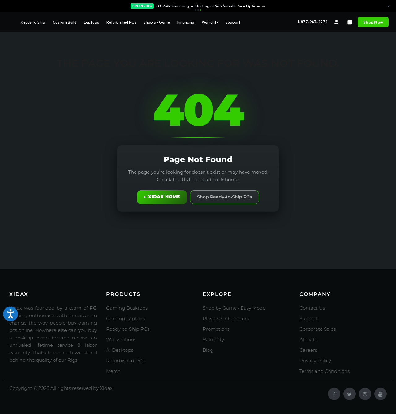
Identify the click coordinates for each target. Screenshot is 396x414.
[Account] (336, 22)
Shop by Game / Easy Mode (234, 308)
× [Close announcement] (388, 6)
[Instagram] (365, 394)
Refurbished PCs (121, 22)
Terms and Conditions (324, 371)
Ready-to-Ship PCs (127, 329)
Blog (208, 350)
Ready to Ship (33, 22)
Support (233, 22)
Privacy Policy (315, 361)
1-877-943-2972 (312, 22)
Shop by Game (157, 22)
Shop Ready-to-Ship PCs (224, 197)
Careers (308, 350)
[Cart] (349, 22)
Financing (185, 22)
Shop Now (373, 22)
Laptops (91, 22)
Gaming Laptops (125, 318)
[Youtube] (380, 394)
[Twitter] (349, 394)
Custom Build (64, 22)
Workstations (121, 339)
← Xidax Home (162, 196)
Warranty (210, 22)
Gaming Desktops (127, 308)
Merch (113, 371)
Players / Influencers (226, 318)
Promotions (216, 329)
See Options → (251, 5)
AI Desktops (119, 350)
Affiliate (308, 339)
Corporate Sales (317, 329)
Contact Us (312, 308)
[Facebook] (334, 394)
